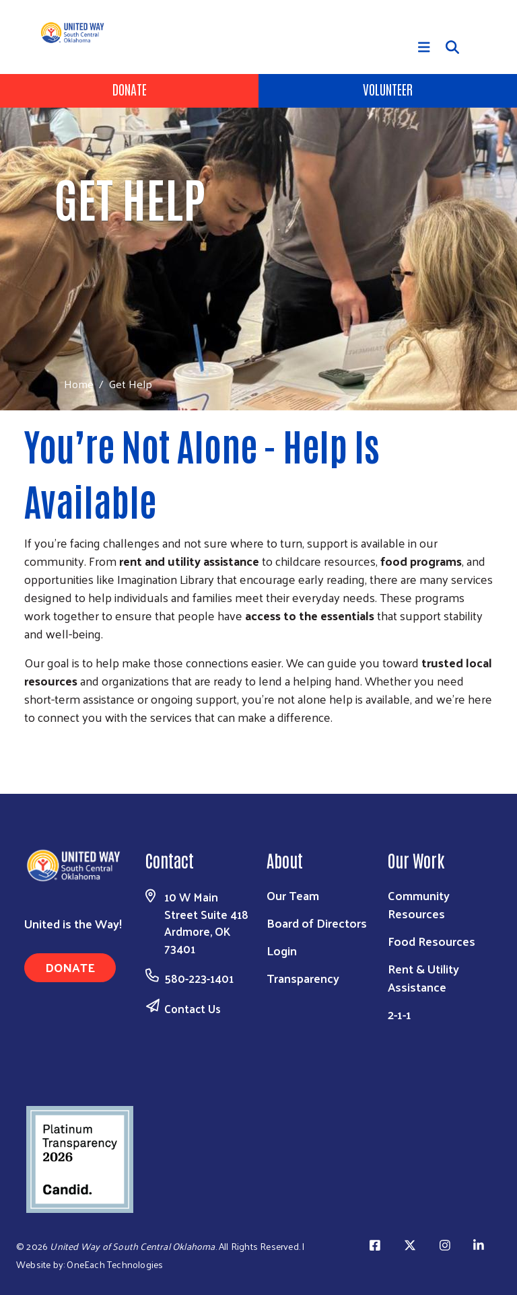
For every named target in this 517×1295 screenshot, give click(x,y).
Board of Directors (317, 922)
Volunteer (388, 89)
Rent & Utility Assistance (423, 977)
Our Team (293, 895)
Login (282, 950)
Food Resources (431, 940)
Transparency (303, 977)
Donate (129, 89)
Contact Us (192, 1008)
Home (79, 383)
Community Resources (419, 904)
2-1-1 (399, 1014)
